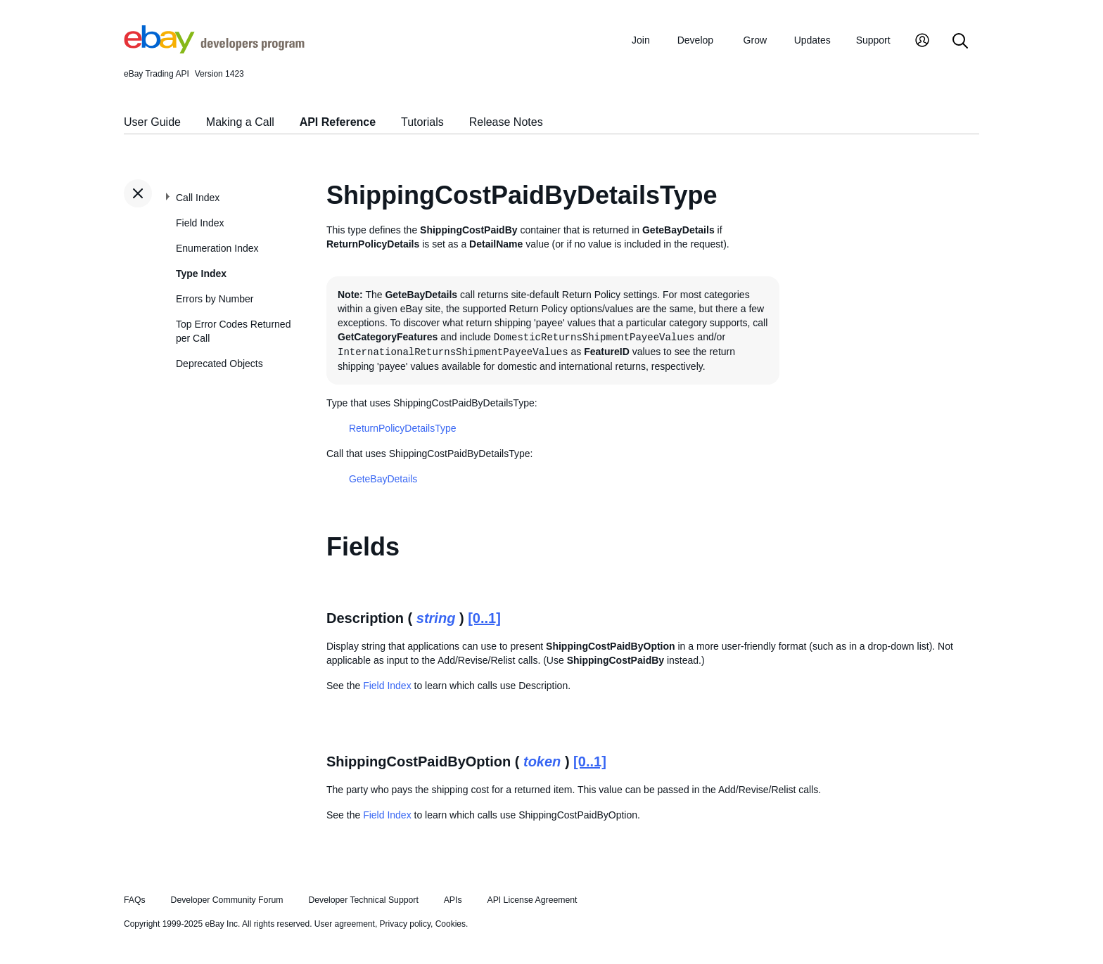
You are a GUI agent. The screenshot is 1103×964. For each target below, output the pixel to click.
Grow (755, 40)
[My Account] (922, 42)
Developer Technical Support (363, 900)
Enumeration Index (217, 248)
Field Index (200, 223)
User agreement (344, 924)
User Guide (152, 122)
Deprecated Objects (219, 363)
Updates (812, 40)
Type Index (201, 273)
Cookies (450, 924)
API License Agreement (532, 900)
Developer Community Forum (227, 900)
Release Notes (506, 122)
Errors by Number (214, 298)
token (542, 761)
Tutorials (422, 122)
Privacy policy (405, 924)
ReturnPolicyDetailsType (403, 428)
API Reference (338, 122)
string (436, 618)
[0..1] (484, 618)
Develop (695, 40)
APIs (453, 900)
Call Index (197, 197)
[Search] (960, 42)
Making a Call (240, 122)
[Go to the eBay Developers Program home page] (214, 50)
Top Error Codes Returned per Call (233, 331)
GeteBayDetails (383, 478)
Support (873, 40)
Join (641, 40)
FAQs (135, 900)
